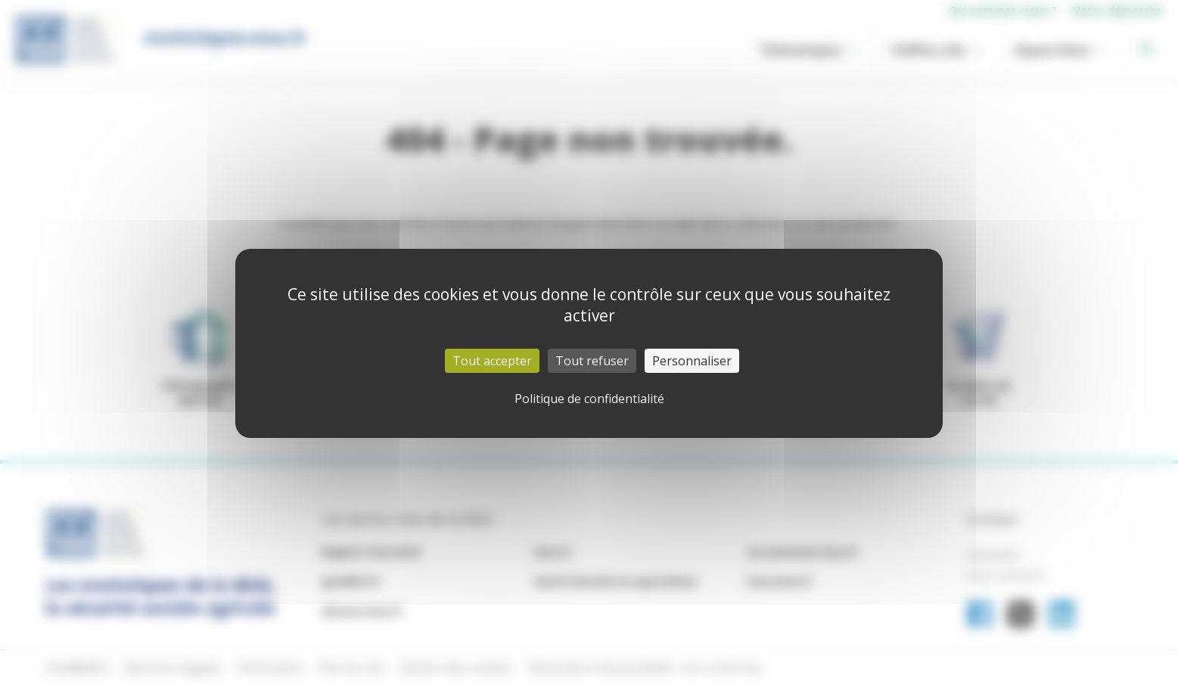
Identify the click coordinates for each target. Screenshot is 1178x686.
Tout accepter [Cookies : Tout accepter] (492, 360)
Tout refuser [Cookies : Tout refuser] (592, 360)
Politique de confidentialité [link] (589, 398)
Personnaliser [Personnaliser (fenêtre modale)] (692, 360)
